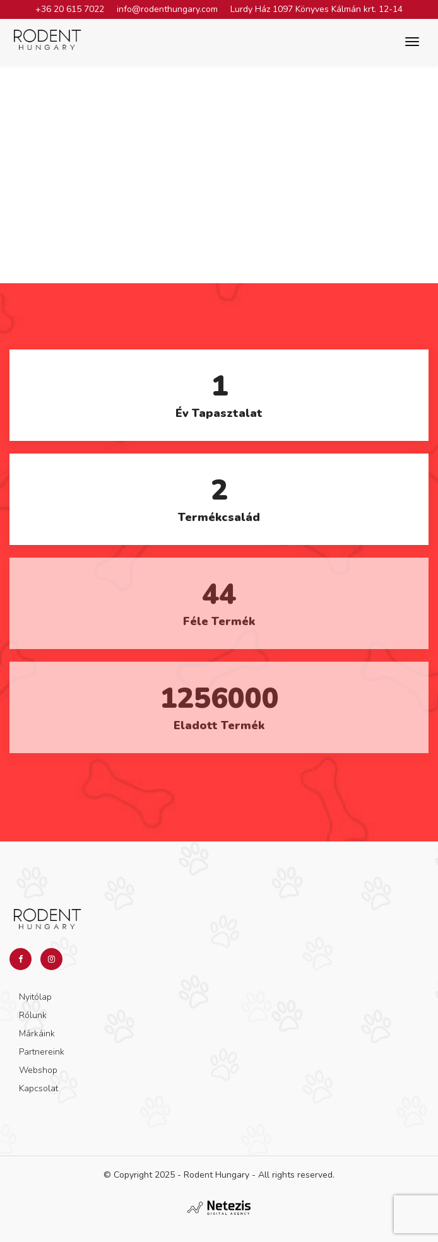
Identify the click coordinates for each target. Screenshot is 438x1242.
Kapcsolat (38, 1088)
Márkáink (37, 1034)
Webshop (38, 1070)
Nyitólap (35, 997)
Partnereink (41, 1052)
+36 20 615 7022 (69, 9)
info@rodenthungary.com (167, 9)
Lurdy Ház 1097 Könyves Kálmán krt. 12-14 (316, 9)
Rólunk (33, 1015)
